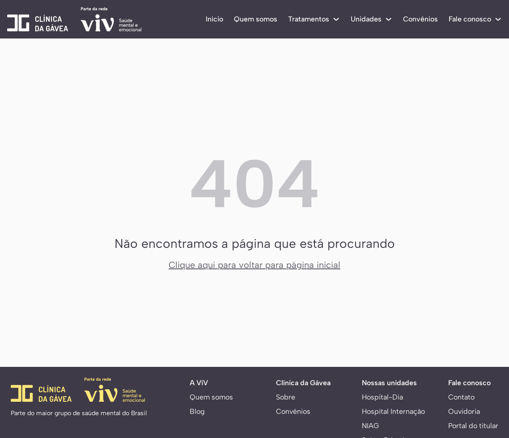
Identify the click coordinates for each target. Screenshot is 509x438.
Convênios (420, 19)
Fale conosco (475, 19)
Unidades (371, 19)
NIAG (370, 425)
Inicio (214, 19)
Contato (461, 397)
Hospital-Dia (382, 397)
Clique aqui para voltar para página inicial (254, 264)
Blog (197, 411)
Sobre (285, 397)
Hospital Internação (393, 411)
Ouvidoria (464, 411)
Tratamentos (314, 19)
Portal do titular (473, 425)
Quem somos (255, 19)
